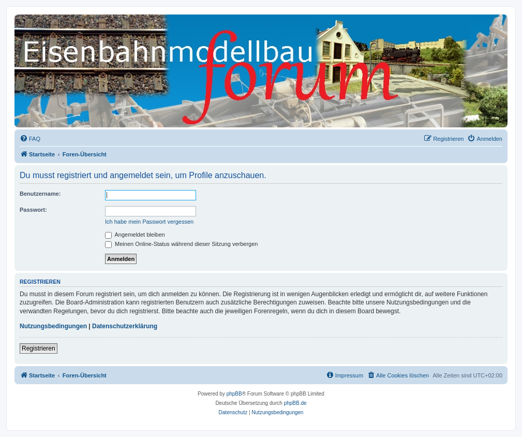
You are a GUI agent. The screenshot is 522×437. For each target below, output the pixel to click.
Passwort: (33, 210)
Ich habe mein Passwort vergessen (149, 222)
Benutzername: (40, 194)
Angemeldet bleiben (135, 234)
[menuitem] (30, 139)
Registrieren (38, 348)
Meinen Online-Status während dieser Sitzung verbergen (181, 244)
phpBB (234, 394)
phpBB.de (295, 403)
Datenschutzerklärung (124, 326)
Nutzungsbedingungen (53, 326)
